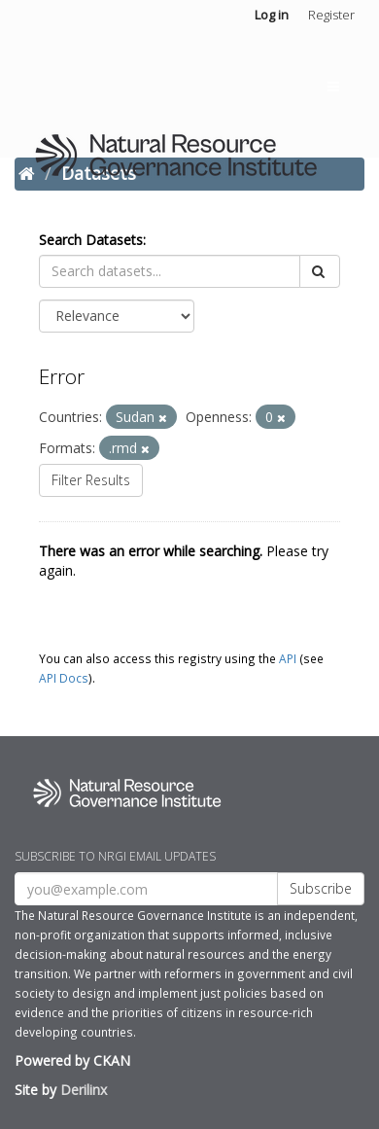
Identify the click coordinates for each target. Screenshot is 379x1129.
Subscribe (321, 888)
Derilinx (83, 1089)
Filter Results (91, 480)
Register (331, 14)
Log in (272, 14)
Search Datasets (91, 239)
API (287, 658)
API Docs (63, 678)
